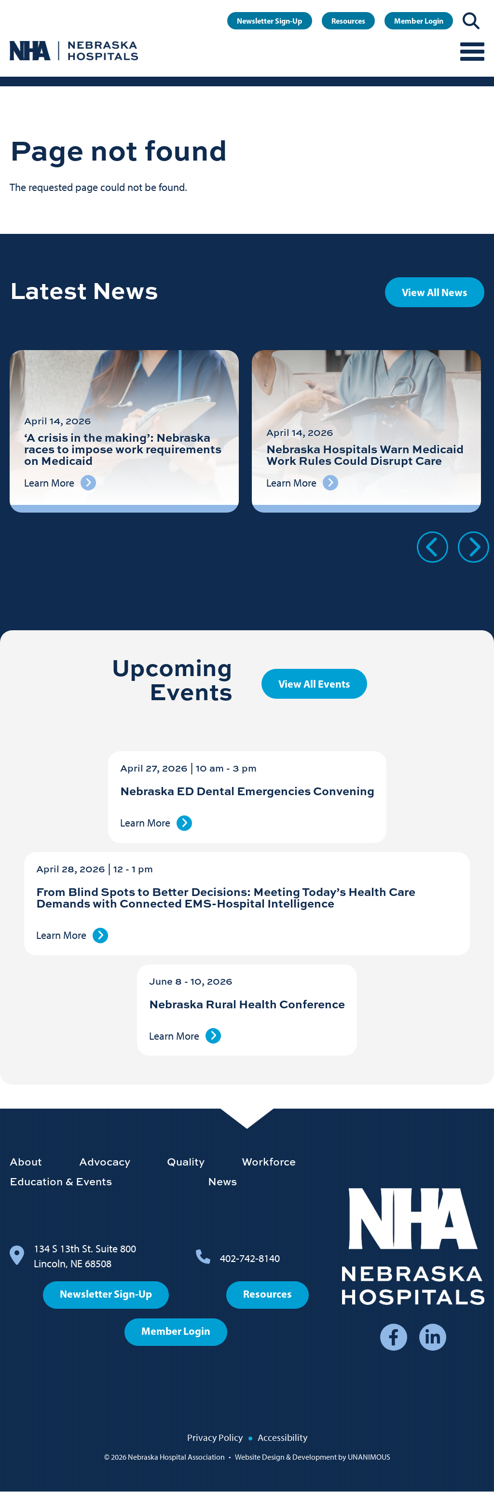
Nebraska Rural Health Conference (247, 1004)
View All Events (314, 684)
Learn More (145, 822)
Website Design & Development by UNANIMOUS (312, 1457)
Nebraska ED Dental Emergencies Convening (247, 791)
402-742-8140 (250, 1258)
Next (473, 547)
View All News (434, 292)
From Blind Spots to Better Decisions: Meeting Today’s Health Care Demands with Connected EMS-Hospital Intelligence (225, 897)
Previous (432, 547)
